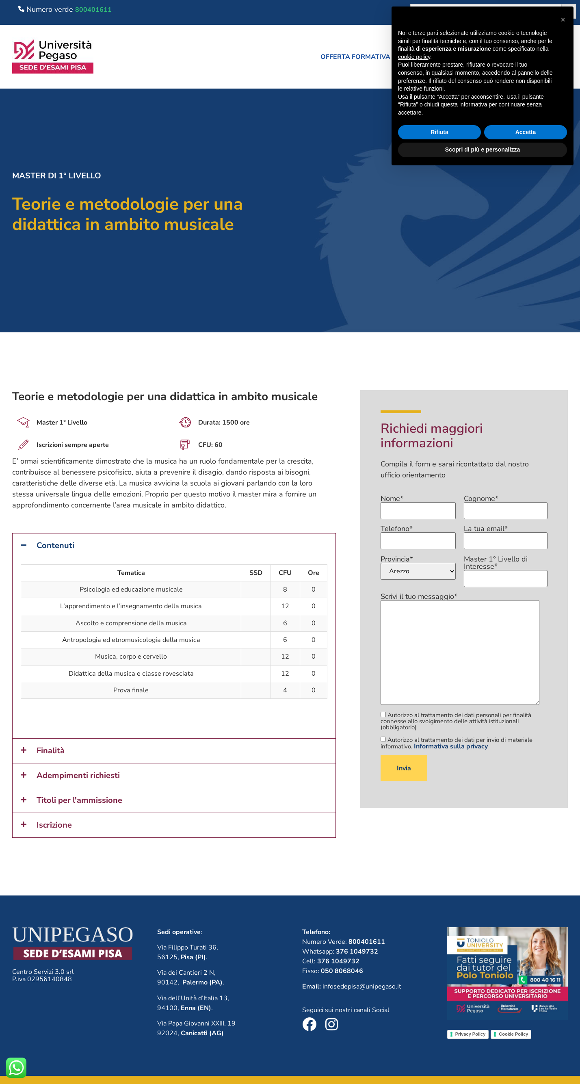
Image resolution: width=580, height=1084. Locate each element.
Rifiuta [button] (439, 1044)
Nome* (418, 505)
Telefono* (418, 535)
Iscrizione (54, 825)
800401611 (93, 9)
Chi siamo (431, 56)
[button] (359, 57)
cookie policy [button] (414, 969)
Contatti (555, 56)
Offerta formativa (359, 56)
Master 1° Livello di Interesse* (506, 569)
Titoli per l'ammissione (79, 800)
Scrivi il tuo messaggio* (460, 649)
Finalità (51, 750)
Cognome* (506, 505)
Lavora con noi (494, 56)
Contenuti (55, 545)
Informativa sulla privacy (451, 746)
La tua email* (506, 535)
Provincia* (418, 567)
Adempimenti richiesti (78, 775)
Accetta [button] (525, 1044)
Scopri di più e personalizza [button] (482, 1061)
